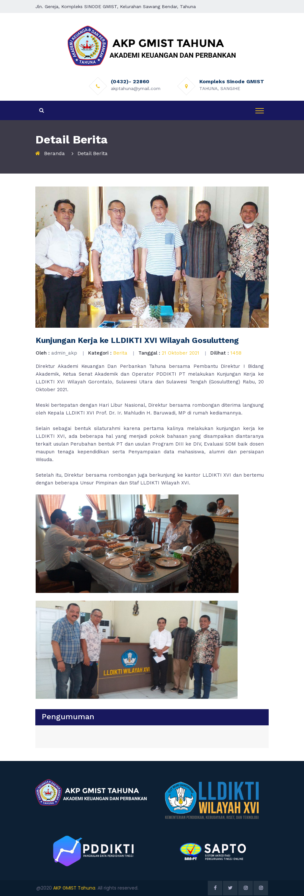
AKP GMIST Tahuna (74, 888)
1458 (235, 353)
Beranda (54, 153)
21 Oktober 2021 (180, 353)
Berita (120, 353)
